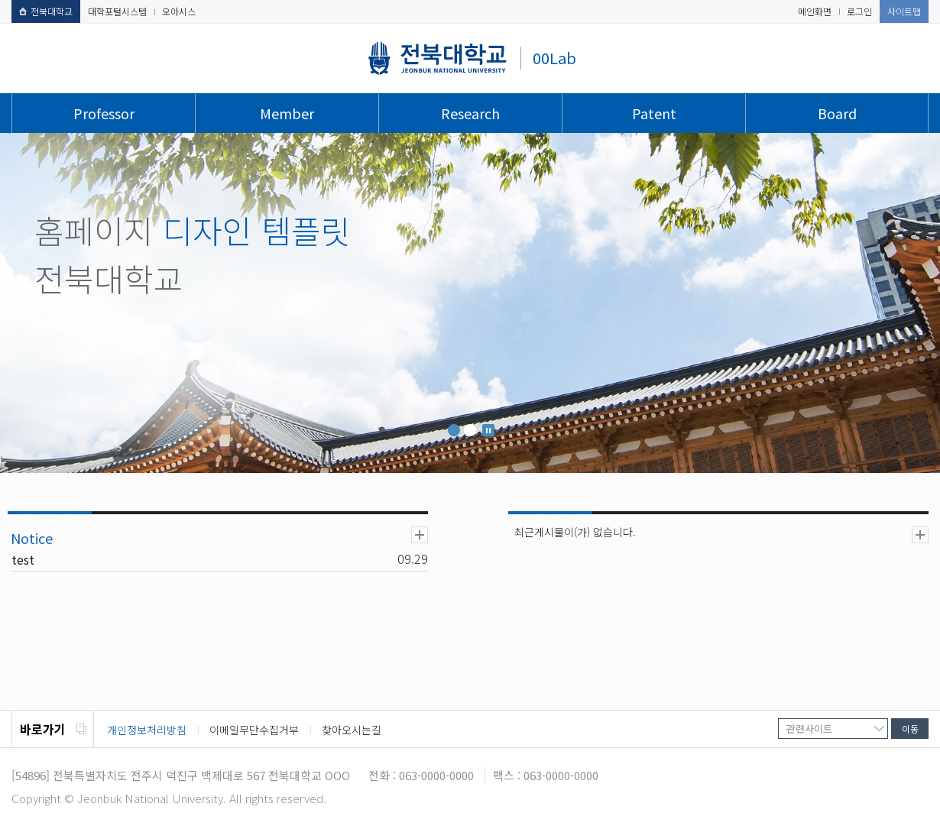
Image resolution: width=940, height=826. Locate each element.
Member (287, 113)
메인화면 (814, 11)
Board (837, 113)
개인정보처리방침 (146, 729)
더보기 (419, 534)
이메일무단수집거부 (254, 729)
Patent (654, 113)
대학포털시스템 (117, 11)
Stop (488, 430)
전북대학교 (46, 11)
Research (470, 113)
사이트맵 (904, 11)
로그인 (859, 11)
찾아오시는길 (351, 729)
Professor (104, 113)
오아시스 (179, 11)
